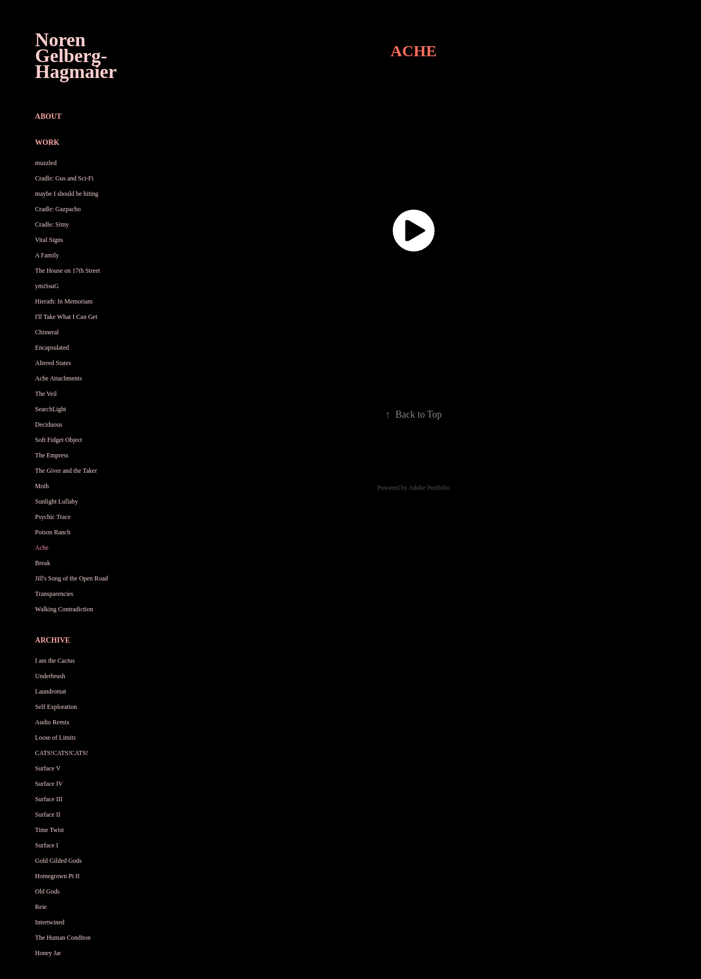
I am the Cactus (55, 660)
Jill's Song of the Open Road (71, 578)
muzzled (46, 163)
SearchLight (50, 409)
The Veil (46, 393)
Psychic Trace (53, 517)
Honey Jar (48, 953)
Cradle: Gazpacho (58, 209)
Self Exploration (56, 707)
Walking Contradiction (64, 609)
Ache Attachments (58, 378)
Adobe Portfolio (429, 487)
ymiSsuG (47, 286)
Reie (41, 907)
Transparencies (54, 593)
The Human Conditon (63, 937)
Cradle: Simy (52, 224)
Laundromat (50, 691)
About (48, 116)
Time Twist (49, 830)
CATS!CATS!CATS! (61, 753)
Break (42, 563)
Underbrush (50, 676)
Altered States (53, 363)
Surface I (46, 845)
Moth (42, 486)
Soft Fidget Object (58, 440)
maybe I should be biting (66, 193)
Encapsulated (52, 347)
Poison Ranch (52, 532)
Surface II (47, 814)
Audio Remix (52, 722)
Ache (41, 547)
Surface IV (49, 783)
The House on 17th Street (67, 270)
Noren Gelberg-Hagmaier (76, 55)
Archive (52, 640)
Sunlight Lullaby (56, 501)
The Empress (51, 455)
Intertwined (49, 922)
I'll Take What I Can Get (66, 316)
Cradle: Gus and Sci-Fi (64, 178)
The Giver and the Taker (66, 470)
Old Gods (47, 891)
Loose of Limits (55, 737)
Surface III (49, 799)
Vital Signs (49, 240)
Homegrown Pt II (57, 876)
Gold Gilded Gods (58, 860)
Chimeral (47, 332)
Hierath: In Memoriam (64, 301)
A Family (47, 255)
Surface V (47, 768)
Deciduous (48, 424)
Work (47, 142)
